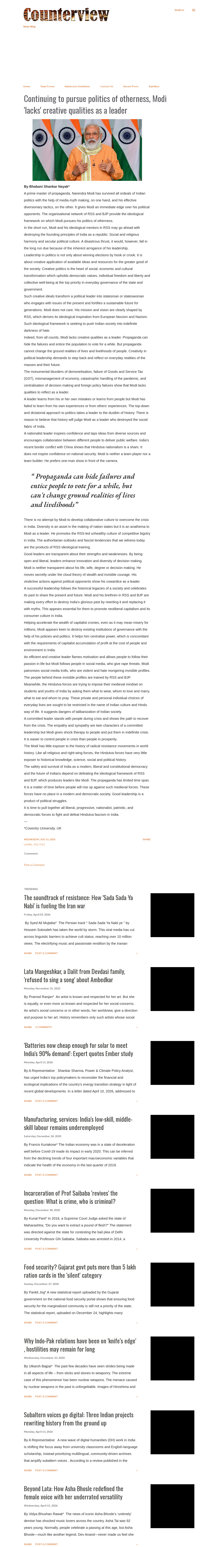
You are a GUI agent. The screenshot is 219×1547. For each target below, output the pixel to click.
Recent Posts (131, 86)
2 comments (43, 1027)
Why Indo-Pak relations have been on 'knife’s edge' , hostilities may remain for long (80, 1344)
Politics (39, 844)
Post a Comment (34, 865)
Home (26, 86)
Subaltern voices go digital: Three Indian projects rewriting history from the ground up (78, 1418)
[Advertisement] (109, 57)
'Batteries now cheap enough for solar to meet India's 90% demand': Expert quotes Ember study (78, 1049)
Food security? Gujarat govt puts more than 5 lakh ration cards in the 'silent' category (80, 1270)
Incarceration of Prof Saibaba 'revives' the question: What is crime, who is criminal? (71, 1197)
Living (28, 844)
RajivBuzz (154, 86)
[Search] (179, 10)
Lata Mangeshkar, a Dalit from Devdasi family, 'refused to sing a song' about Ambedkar (74, 975)
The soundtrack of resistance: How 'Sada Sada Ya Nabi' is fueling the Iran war (78, 901)
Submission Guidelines (77, 86)
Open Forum (47, 86)
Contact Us (106, 86)
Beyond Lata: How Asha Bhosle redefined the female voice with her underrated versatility (73, 1492)
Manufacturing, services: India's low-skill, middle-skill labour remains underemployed (78, 1123)
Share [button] (147, 839)
